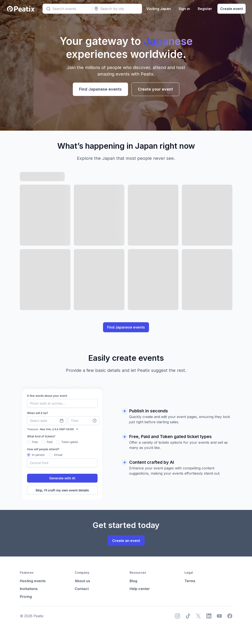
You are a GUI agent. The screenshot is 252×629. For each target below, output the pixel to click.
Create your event (155, 89)
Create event (231, 9)
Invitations (29, 589)
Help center (140, 589)
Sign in (183, 9)
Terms (189, 581)
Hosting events (33, 581)
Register (204, 9)
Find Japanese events (100, 89)
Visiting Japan (158, 9)
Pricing (26, 596)
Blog (133, 581)
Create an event (126, 540)
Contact (82, 589)
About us (82, 581)
